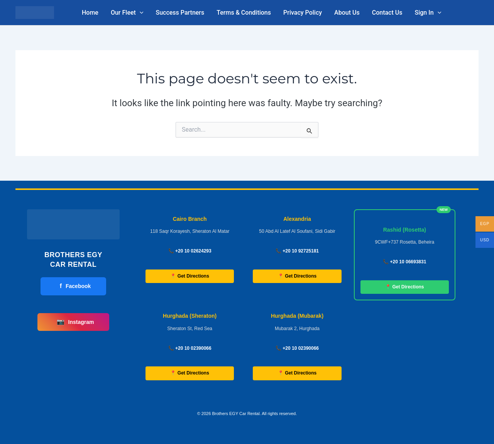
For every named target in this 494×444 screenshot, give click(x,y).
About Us (347, 12)
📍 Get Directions (189, 276)
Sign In (427, 12)
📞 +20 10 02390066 (189, 348)
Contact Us (387, 12)
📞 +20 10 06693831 (404, 261)
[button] (140, 12)
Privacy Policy (302, 12)
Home (90, 12)
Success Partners (180, 12)
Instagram (75, 322)
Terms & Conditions (244, 12)
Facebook (75, 286)
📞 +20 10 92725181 (297, 251)
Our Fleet (127, 12)
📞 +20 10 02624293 (189, 251)
